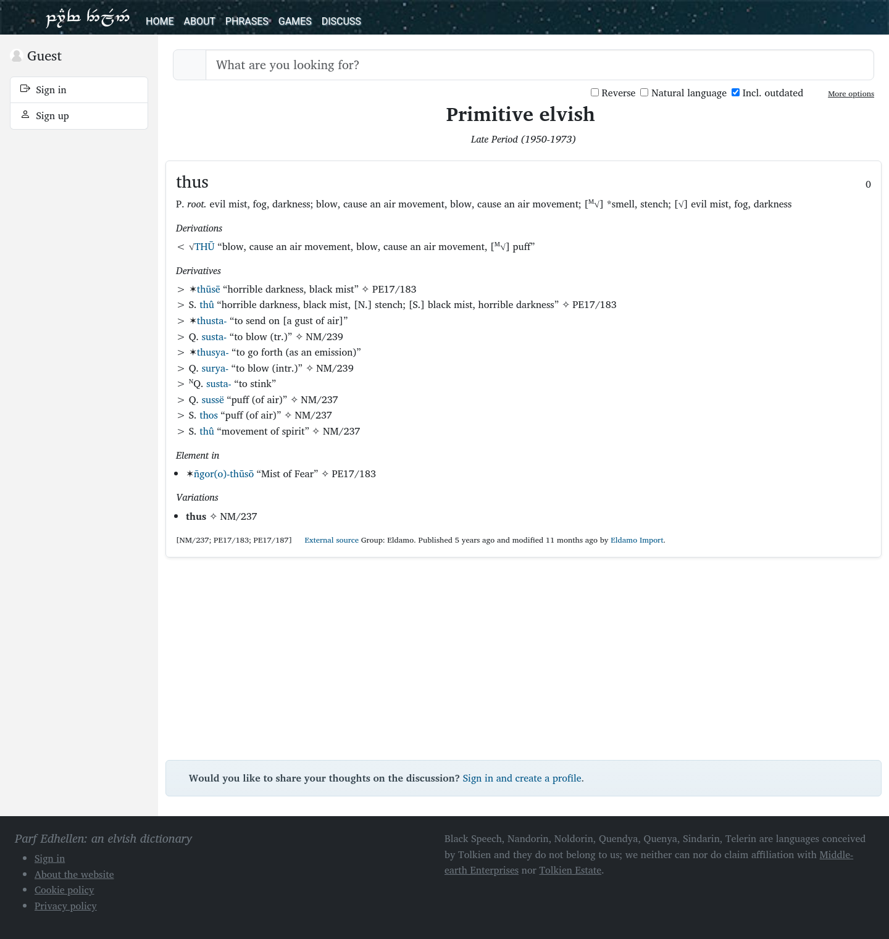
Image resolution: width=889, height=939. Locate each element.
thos (208, 415)
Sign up (44, 115)
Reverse (613, 93)
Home (159, 21)
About (199, 21)
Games (295, 21)
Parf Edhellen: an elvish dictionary (87, 17)
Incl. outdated (767, 93)
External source (326, 539)
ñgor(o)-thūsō (224, 473)
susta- (214, 336)
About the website (74, 874)
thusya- (213, 352)
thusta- (212, 320)
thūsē (208, 289)
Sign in (43, 89)
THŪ (204, 246)
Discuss (341, 21)
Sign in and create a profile (522, 778)
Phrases (247, 21)
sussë (213, 399)
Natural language (683, 93)
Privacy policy (66, 906)
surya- (215, 368)
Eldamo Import (637, 539)
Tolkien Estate (571, 870)
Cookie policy (64, 890)
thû (206, 304)
